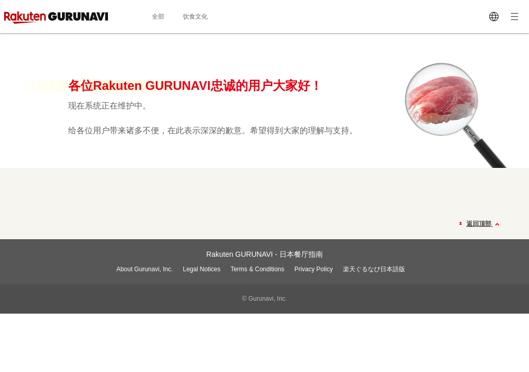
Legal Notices (202, 269)
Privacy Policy (313, 269)
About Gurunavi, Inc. (144, 269)
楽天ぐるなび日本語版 (374, 269)
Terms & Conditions (257, 269)
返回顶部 (484, 224)
